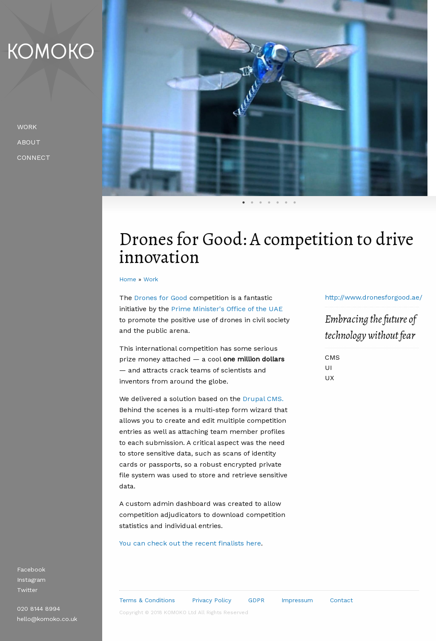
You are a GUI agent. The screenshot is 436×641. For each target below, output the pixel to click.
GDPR (256, 600)
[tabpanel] (264, 98)
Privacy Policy (211, 600)
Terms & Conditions (147, 600)
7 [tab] (294, 202)
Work (27, 127)
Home (127, 279)
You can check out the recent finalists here (190, 543)
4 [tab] (269, 202)
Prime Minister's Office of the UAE (227, 309)
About (28, 142)
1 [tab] (243, 202)
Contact (341, 600)
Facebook (31, 569)
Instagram (31, 579)
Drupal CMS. (263, 399)
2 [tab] (252, 202)
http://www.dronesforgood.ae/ (373, 297)
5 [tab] (277, 202)
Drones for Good (160, 298)
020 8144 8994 (38, 608)
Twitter (27, 589)
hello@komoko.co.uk (47, 618)
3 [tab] (260, 202)
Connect (33, 157)
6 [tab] (286, 202)
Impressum (297, 600)
